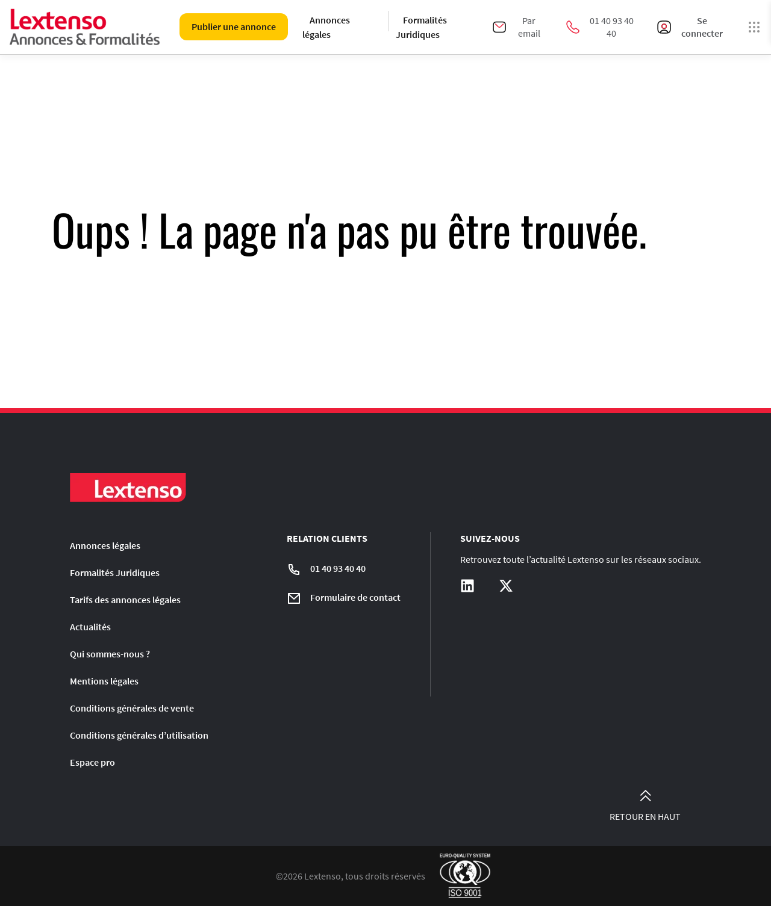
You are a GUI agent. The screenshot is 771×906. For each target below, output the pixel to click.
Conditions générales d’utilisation (139, 735)
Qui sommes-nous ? (110, 654)
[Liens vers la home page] (85, 27)
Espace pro (92, 762)
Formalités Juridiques (421, 27)
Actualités (90, 627)
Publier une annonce (234, 26)
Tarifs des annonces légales (125, 600)
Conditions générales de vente (132, 708)
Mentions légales (104, 681)
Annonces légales (326, 27)
